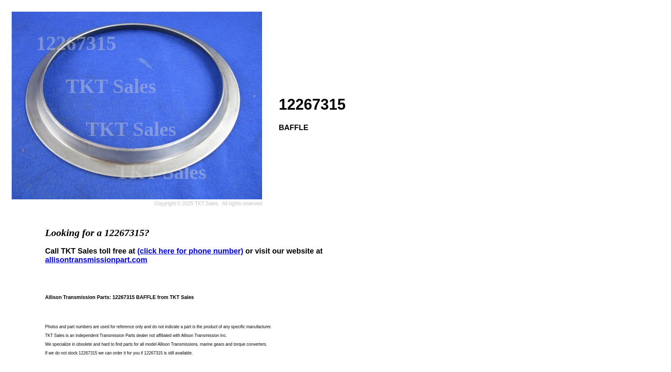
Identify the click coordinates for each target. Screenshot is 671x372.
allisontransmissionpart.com (96, 260)
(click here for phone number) (190, 251)
